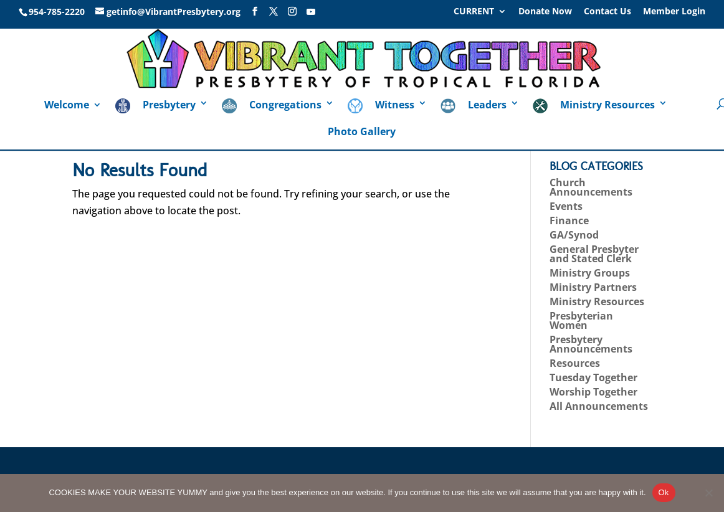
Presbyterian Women (581, 320)
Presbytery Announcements (591, 344)
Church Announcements (591, 187)
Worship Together (593, 392)
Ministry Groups (590, 273)
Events (566, 206)
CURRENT (474, 12)
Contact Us (607, 12)
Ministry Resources (597, 301)
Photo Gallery (362, 132)
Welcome (66, 105)
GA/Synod (574, 235)
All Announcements (599, 406)
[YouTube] (311, 11)
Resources (575, 363)
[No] (708, 492)
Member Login (674, 12)
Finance (569, 220)
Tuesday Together (593, 377)
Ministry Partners (593, 287)
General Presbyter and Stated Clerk (594, 253)
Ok (664, 492)
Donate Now (545, 12)
